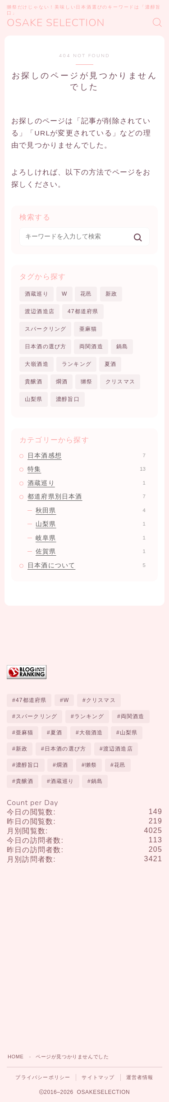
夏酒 (110, 364)
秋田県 (91, 510)
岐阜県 (91, 537)
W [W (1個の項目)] (66, 700)
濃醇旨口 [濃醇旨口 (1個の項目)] (28, 765)
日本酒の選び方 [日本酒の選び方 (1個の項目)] (65, 749)
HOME (15, 1056)
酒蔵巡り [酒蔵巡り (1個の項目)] (62, 781)
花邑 (86, 294)
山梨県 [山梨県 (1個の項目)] (129, 732)
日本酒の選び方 (45, 346)
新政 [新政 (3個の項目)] (21, 749)
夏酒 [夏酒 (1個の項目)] (56, 732)
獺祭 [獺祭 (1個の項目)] (91, 765)
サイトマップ (98, 1077)
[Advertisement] (84, 955)
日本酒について (86, 565)
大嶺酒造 (37, 364)
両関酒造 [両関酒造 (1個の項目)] (133, 716)
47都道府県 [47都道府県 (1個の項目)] (31, 700)
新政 (111, 294)
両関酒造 (91, 346)
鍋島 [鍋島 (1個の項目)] (97, 781)
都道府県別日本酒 (86, 496)
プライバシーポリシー (42, 1077)
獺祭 (86, 381)
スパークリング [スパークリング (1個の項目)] (36, 716)
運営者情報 (140, 1077)
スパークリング (45, 329)
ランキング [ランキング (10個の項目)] (89, 716)
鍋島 (122, 346)
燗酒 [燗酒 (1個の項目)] (62, 765)
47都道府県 (83, 311)
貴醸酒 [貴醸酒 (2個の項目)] (25, 781)
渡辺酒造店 (40, 311)
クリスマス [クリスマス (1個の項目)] (101, 700)
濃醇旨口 (68, 399)
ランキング (76, 364)
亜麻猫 (88, 329)
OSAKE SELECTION (56, 22)
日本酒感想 (86, 455)
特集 (86, 468)
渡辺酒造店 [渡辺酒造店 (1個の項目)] (118, 749)
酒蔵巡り (37, 294)
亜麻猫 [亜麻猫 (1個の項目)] (25, 732)
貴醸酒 (34, 381)
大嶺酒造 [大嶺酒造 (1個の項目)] (91, 732)
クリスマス (120, 381)
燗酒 (62, 381)
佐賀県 (91, 551)
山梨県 (34, 399)
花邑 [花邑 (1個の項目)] (120, 765)
